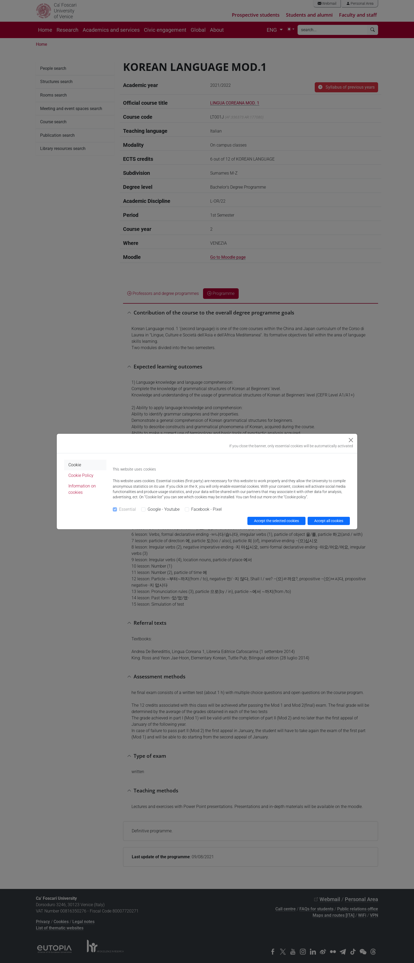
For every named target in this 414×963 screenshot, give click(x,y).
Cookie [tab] (74, 464)
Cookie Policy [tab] (80, 475)
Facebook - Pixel (206, 509)
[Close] (351, 440)
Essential (127, 509)
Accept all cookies (328, 521)
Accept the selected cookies (276, 521)
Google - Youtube (164, 509)
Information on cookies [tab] (82, 489)
